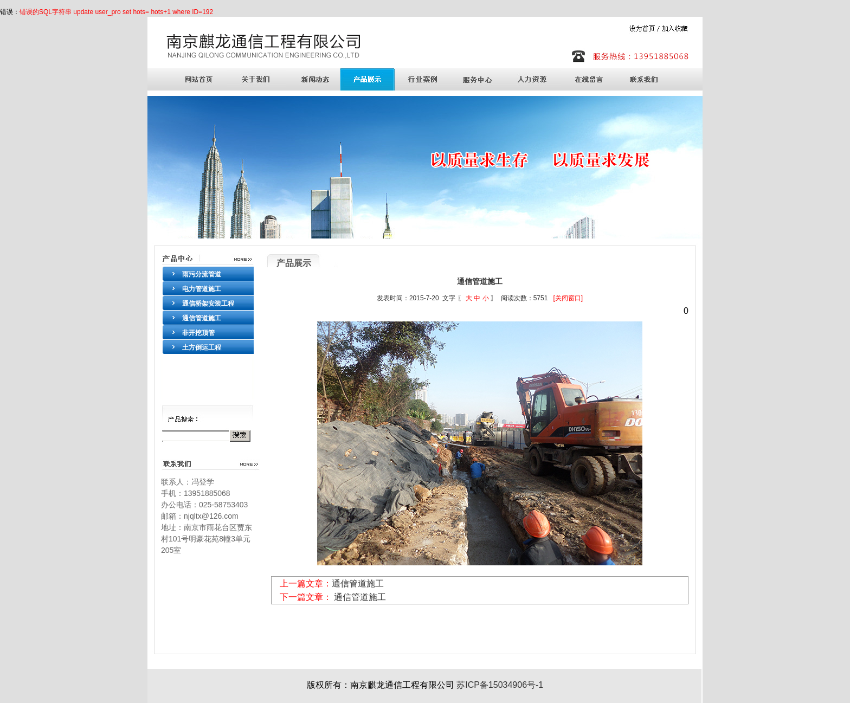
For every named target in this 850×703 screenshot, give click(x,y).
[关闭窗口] (568, 298)
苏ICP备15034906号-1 (499, 684)
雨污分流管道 (201, 274)
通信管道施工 (201, 318)
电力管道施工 (201, 289)
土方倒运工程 (201, 347)
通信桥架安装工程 (208, 303)
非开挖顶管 (198, 333)
